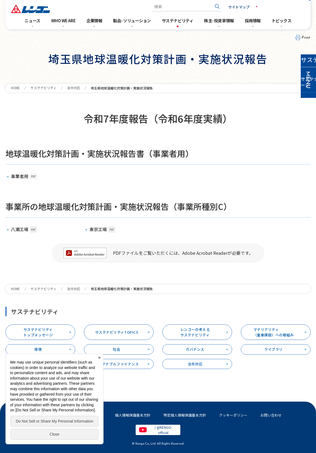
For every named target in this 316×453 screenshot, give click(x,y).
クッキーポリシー (233, 415)
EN (263, 6)
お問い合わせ (291, 6)
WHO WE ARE (63, 20)
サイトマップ (230, 7)
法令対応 (73, 87)
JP (252, 6)
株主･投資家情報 (219, 20)
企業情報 (94, 20)
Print (306, 38)
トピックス (281, 20)
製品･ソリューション (132, 20)
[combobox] (178, 6)
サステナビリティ (177, 20)
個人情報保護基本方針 (132, 415)
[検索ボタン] (208, 6)
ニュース (32, 20)
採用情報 (253, 20)
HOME (15, 87)
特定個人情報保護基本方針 (184, 415)
